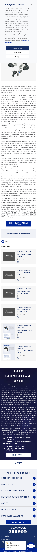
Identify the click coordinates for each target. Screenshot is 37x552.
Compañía (5, 536)
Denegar (17, 56)
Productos (5, 540)
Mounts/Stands (8, 509)
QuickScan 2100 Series (11, 478)
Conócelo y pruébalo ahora (18, 224)
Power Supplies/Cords (12, 516)
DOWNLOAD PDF (18, 522)
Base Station (7, 484)
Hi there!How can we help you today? (13, 545)
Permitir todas (17, 48)
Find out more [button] (18, 455)
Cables (4, 503)
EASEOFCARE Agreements (12, 490)
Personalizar (17, 52)
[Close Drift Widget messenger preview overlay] (3, 542)
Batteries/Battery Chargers (15, 497)
